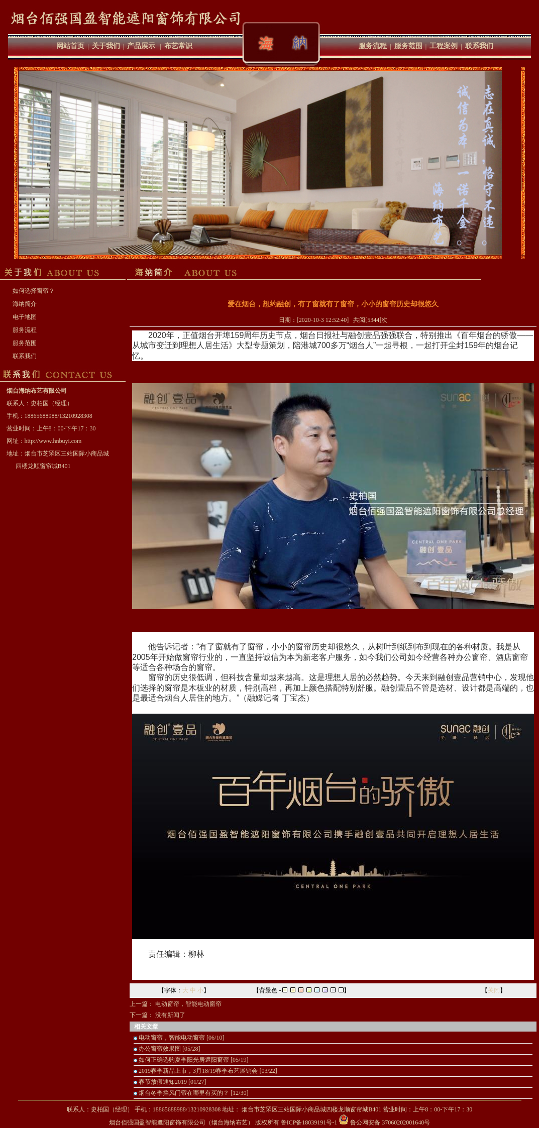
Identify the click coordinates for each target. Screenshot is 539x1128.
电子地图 (25, 316)
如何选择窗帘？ (34, 290)
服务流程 (373, 46)
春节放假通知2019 (163, 1081)
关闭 (494, 990)
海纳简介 (25, 303)
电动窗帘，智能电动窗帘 (188, 1003)
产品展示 (141, 46)
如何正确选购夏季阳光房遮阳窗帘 (184, 1059)
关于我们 (106, 46)
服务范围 (408, 46)
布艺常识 (178, 46)
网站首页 (70, 46)
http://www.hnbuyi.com (53, 440)
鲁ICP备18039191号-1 (309, 1122)
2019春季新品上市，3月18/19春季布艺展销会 (198, 1070)
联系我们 (479, 46)
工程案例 (443, 46)
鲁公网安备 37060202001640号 (384, 1122)
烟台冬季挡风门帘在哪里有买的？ (184, 1092)
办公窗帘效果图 (160, 1048)
